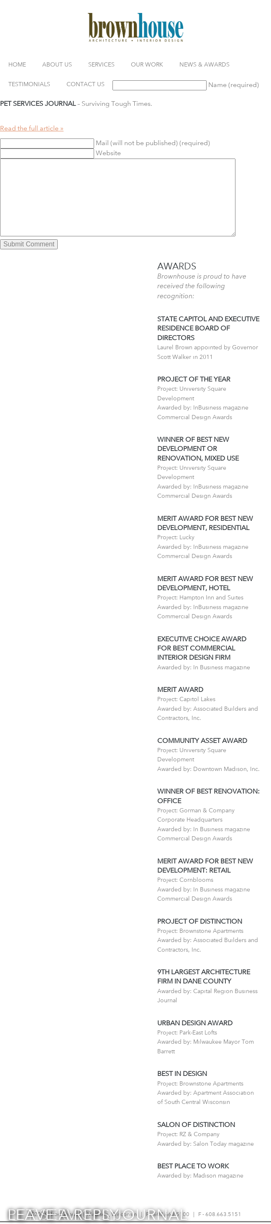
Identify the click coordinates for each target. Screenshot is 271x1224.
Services (101, 64)
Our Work (147, 64)
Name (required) (233, 85)
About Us (57, 64)
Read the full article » (32, 128)
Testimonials (29, 83)
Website (108, 153)
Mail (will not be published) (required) (153, 143)
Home (17, 64)
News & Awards (204, 64)
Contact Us (85, 83)
